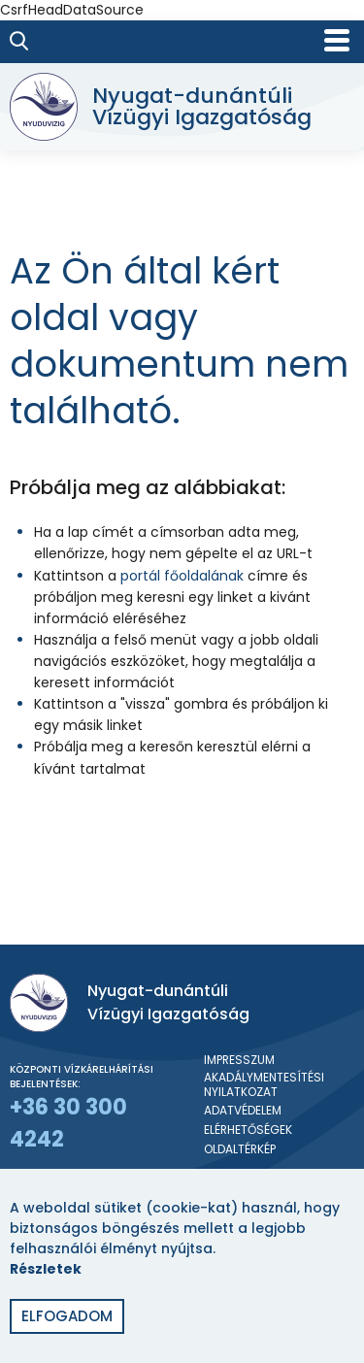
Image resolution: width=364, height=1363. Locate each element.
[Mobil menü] (336, 40)
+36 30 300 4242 (68, 1123)
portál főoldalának (182, 575)
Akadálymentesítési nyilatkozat (264, 1085)
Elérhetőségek (248, 1130)
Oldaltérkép (240, 1149)
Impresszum (239, 1060)
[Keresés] (19, 40)
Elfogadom (67, 1316)
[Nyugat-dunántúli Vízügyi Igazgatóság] (177, 107)
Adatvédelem (242, 1110)
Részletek (46, 1269)
